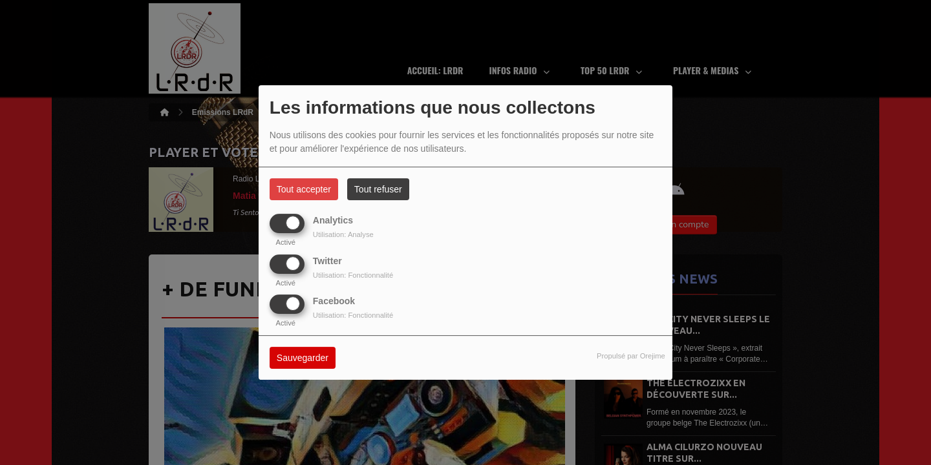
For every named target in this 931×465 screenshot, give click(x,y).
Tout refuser (378, 189)
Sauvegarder (302, 358)
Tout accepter (304, 189)
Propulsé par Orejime (631, 356)
